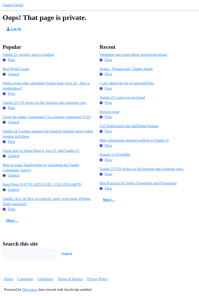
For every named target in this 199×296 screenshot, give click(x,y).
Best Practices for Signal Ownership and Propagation (138, 183)
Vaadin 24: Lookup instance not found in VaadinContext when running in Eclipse (48, 133)
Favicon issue (109, 112)
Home (8, 279)
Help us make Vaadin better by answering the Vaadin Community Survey (41, 167)
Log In (13, 29)
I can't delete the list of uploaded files (127, 83)
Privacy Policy (97, 279)
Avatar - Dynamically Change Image (126, 69)
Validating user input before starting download (133, 55)
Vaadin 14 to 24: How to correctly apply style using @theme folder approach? (47, 201)
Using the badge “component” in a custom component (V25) (47, 117)
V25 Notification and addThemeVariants (129, 126)
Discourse (29, 290)
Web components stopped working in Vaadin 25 (134, 140)
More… (12, 221)
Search (66, 254)
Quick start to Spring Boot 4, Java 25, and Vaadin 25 (41, 151)
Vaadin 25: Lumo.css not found (122, 97)
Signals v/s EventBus (115, 155)
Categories (25, 279)
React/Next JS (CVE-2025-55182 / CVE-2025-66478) (42, 184)
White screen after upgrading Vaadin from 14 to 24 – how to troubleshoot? (46, 85)
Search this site (20, 243)
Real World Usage (16, 69)
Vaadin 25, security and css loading (28, 55)
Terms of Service (70, 279)
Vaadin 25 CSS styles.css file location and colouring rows (44, 103)
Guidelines (45, 279)
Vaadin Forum (13, 5)
